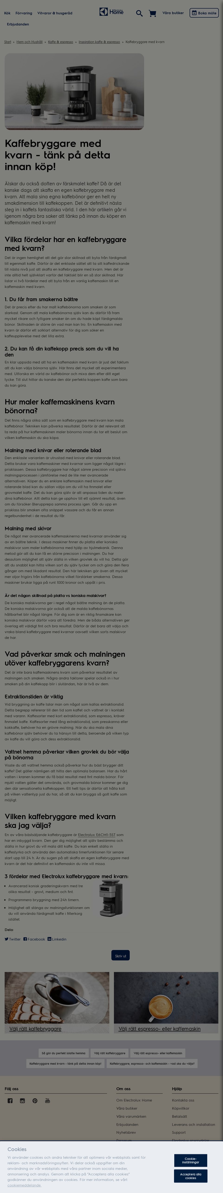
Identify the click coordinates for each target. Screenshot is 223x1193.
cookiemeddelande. (24, 1189)
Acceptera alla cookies (190, 1180)
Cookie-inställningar (190, 1165)
